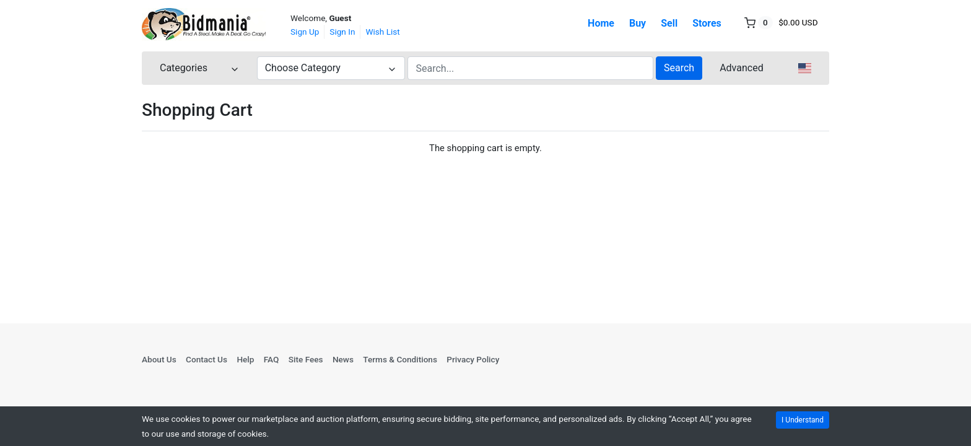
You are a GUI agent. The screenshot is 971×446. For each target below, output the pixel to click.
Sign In (342, 32)
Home (601, 23)
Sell (669, 23)
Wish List (382, 32)
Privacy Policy (472, 359)
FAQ (271, 359)
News (343, 359)
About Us (159, 359)
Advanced (742, 68)
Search (679, 68)
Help (245, 359)
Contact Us (206, 359)
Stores (706, 23)
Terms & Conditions (400, 359)
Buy (637, 23)
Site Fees (306, 359)
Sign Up (304, 32)
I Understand (803, 420)
